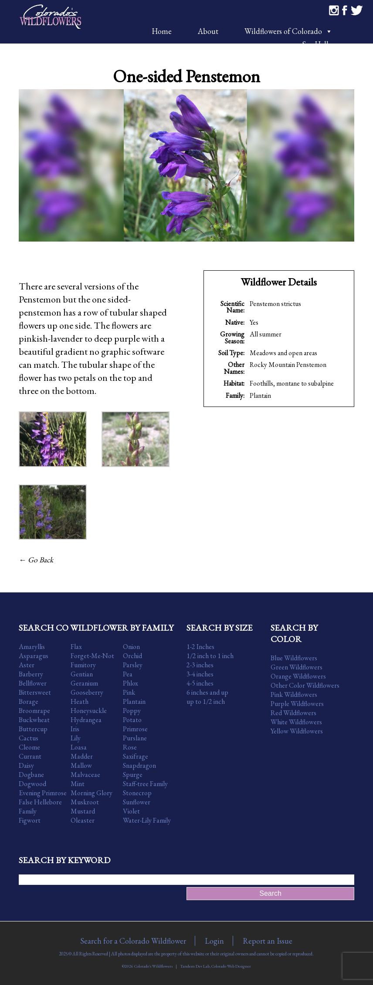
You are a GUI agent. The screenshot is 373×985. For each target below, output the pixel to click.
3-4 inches (200, 674)
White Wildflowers (296, 721)
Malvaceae (85, 774)
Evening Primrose (43, 792)
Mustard (83, 811)
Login (214, 941)
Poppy (132, 710)
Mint (78, 783)
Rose (130, 747)
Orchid (132, 655)
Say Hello (317, 44)
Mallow (81, 765)
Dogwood (32, 783)
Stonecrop (137, 792)
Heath (79, 701)
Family (28, 811)
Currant (30, 756)
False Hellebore (40, 802)
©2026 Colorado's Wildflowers (147, 966)
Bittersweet (35, 692)
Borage (28, 701)
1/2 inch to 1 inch (210, 655)
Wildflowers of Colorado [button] (288, 31)
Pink (129, 692)
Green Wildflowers (296, 667)
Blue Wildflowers (294, 657)
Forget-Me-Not (92, 655)
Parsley (132, 664)
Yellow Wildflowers (297, 731)
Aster (26, 664)
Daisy (26, 765)
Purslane (135, 738)
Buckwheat (34, 719)
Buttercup (33, 728)
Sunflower (136, 802)
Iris (75, 728)
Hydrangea (86, 719)
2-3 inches (200, 664)
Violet (131, 811)
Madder (82, 756)
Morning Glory (91, 792)
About (208, 31)
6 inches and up (207, 692)
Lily (76, 738)
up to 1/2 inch (205, 701)
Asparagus (33, 655)
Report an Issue (267, 941)
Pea (127, 674)
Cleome (29, 747)
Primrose (135, 728)
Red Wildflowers (293, 712)
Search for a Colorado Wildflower (133, 941)
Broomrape (34, 710)
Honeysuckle (89, 710)
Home (162, 31)
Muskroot (85, 802)
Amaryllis (32, 646)
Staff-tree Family (145, 783)
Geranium (84, 683)
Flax (76, 646)
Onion (131, 646)
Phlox (130, 683)
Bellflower (33, 683)
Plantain (260, 395)
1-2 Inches (200, 646)
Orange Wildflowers (298, 676)
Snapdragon (139, 765)
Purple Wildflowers (297, 703)
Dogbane (31, 774)
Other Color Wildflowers (305, 685)
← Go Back (36, 560)
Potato (132, 719)
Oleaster (83, 820)
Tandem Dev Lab (195, 966)
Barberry (31, 674)
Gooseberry (87, 692)
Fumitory (83, 664)
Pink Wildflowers (294, 694)
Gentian (82, 674)
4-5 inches (200, 683)
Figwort (30, 820)
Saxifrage (135, 756)
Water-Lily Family (147, 820)
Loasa (79, 747)
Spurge (132, 774)
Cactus (28, 738)
